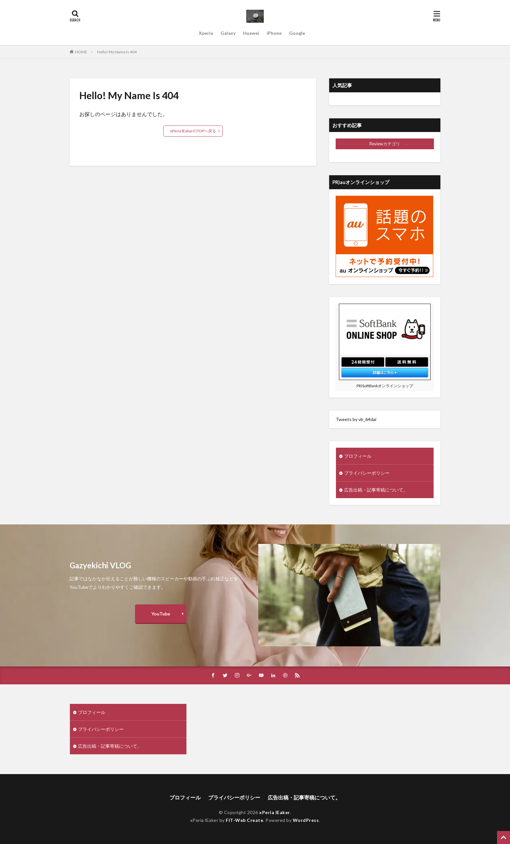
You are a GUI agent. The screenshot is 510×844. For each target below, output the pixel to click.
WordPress (306, 820)
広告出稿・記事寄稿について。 (376, 490)
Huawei (251, 33)
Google (297, 33)
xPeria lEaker (274, 812)
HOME (81, 51)
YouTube (160, 613)
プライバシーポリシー (367, 473)
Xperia (206, 33)
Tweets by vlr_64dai (356, 419)
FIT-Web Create (244, 820)
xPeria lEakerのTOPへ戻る (193, 130)
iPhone (274, 33)
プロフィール (357, 456)
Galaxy (228, 33)
